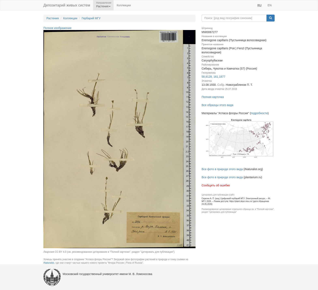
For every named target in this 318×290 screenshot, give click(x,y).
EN (270, 5)
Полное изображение (57, 28)
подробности (259, 113)
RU (259, 5)
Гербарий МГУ (91, 18)
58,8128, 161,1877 (213, 76)
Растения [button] (103, 6)
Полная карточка (213, 97)
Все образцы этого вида (217, 105)
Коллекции (124, 5)
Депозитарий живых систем (66, 5)
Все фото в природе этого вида (222, 169)
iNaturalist (48, 262)
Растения (52, 18)
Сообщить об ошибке (216, 185)
